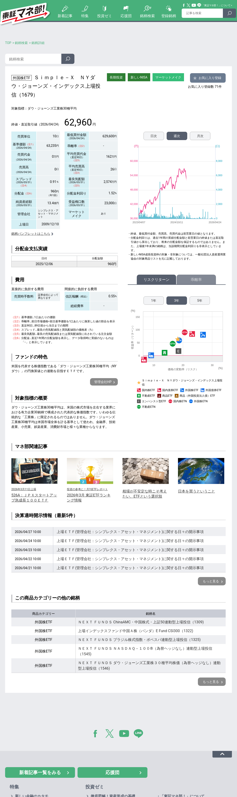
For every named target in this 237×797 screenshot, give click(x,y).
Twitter (188, 5)
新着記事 (65, 16)
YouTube (194, 5)
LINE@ (140, 734)
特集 (85, 16)
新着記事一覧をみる (40, 772)
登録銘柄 (168, 16)
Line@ (199, 5)
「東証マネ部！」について (216, 5)
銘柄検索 (147, 16)
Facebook (184, 5)
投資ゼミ (104, 16)
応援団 (126, 16)
